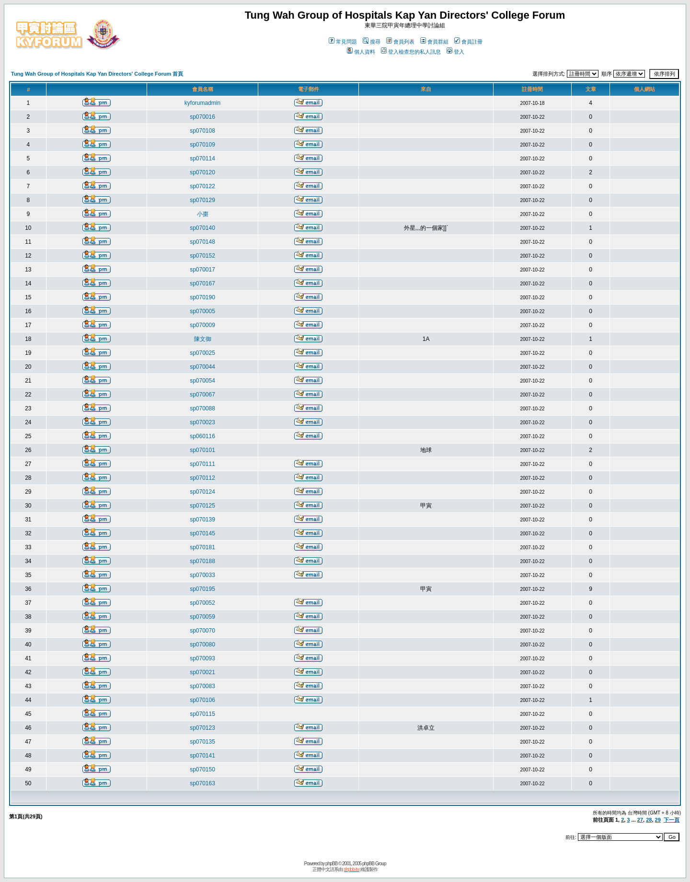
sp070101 (202, 450)
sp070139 (202, 519)
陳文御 (202, 339)
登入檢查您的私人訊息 (411, 52)
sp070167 (202, 283)
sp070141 (202, 755)
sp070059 (202, 616)
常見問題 (343, 42)
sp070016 (202, 116)
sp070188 (202, 561)
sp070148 (202, 241)
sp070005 (202, 311)
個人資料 (361, 52)
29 (658, 820)
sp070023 (202, 422)
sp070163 (202, 783)
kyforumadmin (202, 103)
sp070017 (202, 269)
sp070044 (202, 366)
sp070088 (202, 408)
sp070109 (202, 144)
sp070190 (202, 297)
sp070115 (202, 714)
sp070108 (202, 130)
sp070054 (202, 380)
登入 (455, 52)
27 (640, 820)
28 (649, 820)
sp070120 (202, 172)
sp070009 (202, 325)
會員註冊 (468, 42)
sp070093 (202, 658)
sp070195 (202, 589)
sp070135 (202, 741)
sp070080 (202, 644)
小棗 (202, 214)
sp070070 (202, 630)
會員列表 (400, 42)
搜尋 (371, 42)
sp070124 (202, 491)
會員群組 (434, 42)
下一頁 (671, 820)
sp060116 (202, 436)
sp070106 (202, 700)
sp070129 (202, 200)
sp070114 (202, 158)
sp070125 (202, 505)
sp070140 (202, 228)
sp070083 (202, 686)
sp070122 (202, 186)
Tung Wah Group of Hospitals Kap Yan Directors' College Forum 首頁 (97, 74)
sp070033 (202, 575)
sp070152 (202, 255)
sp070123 (202, 727)
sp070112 (202, 478)
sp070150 (202, 769)
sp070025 (202, 353)
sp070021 (202, 672)
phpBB (331, 863)
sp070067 (202, 394)
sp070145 (202, 533)
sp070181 (202, 547)
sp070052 (202, 602)
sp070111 (202, 464)
